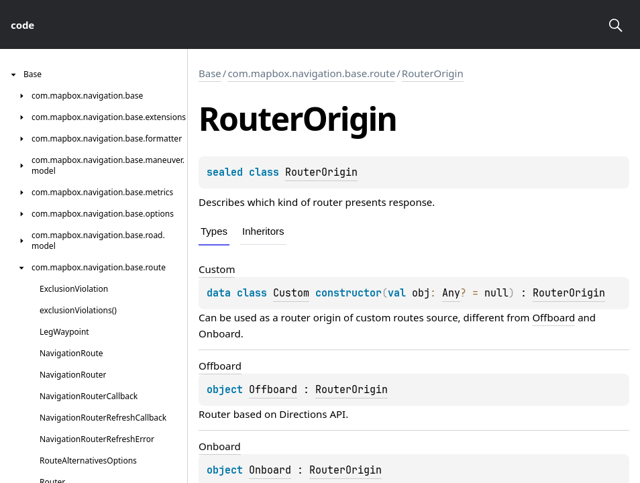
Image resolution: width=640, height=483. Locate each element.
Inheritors (263, 231)
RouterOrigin (433, 73)
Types (214, 231)
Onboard (220, 333)
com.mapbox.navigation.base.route (311, 73)
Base (210, 73)
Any (451, 293)
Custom (291, 293)
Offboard (553, 317)
